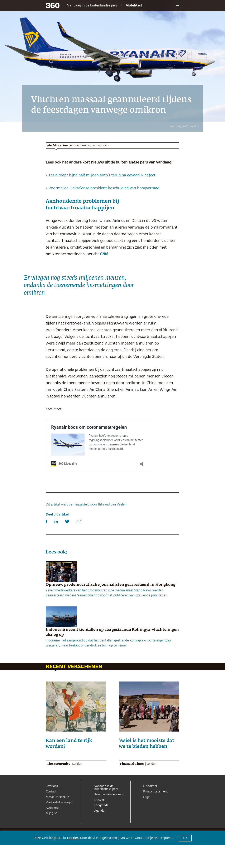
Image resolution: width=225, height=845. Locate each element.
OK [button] (185, 838)
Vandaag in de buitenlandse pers (92, 5)
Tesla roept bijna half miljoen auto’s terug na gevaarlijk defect (101, 175)
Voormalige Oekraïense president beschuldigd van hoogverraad (103, 188)
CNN (104, 254)
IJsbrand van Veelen (112, 504)
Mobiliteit (133, 5)
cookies (72, 838)
